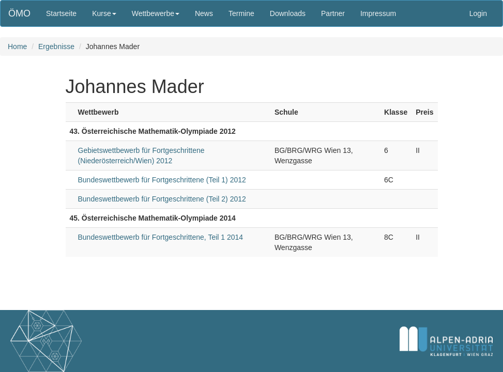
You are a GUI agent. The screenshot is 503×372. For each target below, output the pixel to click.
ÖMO (19, 13)
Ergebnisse (56, 46)
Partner (333, 13)
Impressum (378, 13)
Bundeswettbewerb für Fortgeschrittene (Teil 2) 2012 (162, 199)
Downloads (288, 13)
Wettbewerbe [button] (155, 13)
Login (478, 13)
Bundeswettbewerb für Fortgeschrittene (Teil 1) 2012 (162, 180)
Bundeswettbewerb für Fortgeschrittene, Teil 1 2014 (160, 237)
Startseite (61, 13)
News (204, 13)
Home (17, 46)
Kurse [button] (104, 13)
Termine (241, 13)
